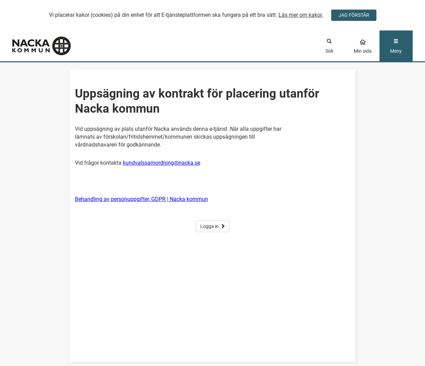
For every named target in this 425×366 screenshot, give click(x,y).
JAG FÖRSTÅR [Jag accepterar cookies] (353, 15)
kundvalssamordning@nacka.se (161, 163)
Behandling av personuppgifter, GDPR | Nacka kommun (141, 199)
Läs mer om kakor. (301, 15)
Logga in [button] (212, 226)
